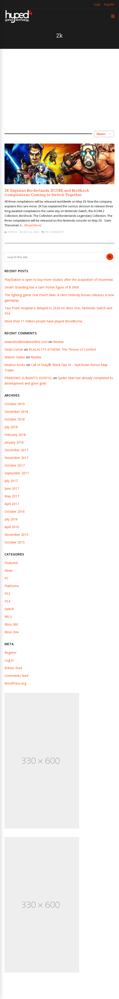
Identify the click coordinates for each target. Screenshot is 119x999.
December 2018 (16, 411)
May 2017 (12, 496)
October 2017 (15, 465)
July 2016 (11, 519)
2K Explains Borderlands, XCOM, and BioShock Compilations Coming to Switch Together (47, 192)
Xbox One (12, 632)
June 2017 (12, 488)
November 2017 (16, 458)
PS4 (7, 601)
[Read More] (32, 225)
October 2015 (15, 542)
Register (109, 4)
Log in (9, 660)
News (9, 570)
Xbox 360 (11, 624)
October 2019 (15, 404)
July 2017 (11, 481)
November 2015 (16, 534)
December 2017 (16, 450)
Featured (11, 563)
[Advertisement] (59, 89)
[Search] (109, 256)
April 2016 (12, 527)
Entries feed (13, 668)
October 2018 (15, 419)
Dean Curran (14, 349)
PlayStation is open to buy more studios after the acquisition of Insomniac (59, 279)
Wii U (8, 616)
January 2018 (14, 442)
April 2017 (12, 504)
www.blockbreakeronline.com (26, 342)
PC (7, 578)
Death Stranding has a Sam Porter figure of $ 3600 (42, 287)
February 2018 (15, 434)
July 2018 (11, 427)
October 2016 (15, 511)
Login (97, 4)
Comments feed (16, 675)
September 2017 (17, 473)
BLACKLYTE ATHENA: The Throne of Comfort (62, 349)
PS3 (7, 593)
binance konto (15, 365)
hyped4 (12, 232)
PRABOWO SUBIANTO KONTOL (28, 378)
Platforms (12, 586)
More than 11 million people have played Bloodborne (43, 321)
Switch (9, 609)
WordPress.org (15, 683)
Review (58, 342)
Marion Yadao (15, 357)
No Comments (54, 232)
